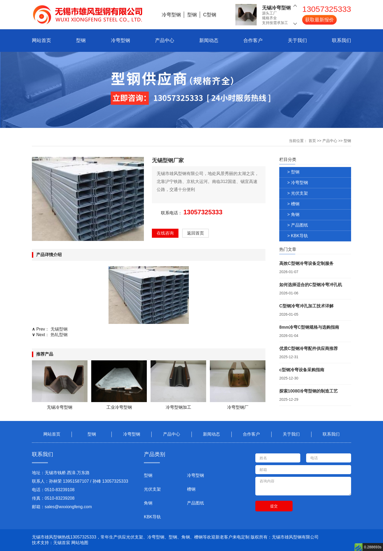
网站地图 (79, 542)
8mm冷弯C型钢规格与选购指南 (309, 327)
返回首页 (195, 233)
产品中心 (164, 40)
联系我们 (341, 40)
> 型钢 (293, 172)
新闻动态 (208, 40)
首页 (312, 141)
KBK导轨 (152, 517)
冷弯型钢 (120, 40)
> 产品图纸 (297, 225)
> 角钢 (293, 214)
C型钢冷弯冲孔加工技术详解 (306, 306)
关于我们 (297, 40)
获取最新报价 (319, 17)
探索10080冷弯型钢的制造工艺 (308, 391)
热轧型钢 (59, 334)
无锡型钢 (59, 329)
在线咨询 (165, 233)
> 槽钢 (293, 204)
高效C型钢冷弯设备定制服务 (306, 263)
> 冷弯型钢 (297, 182)
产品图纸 (195, 503)
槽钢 (191, 489)
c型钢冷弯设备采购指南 (301, 370)
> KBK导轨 (297, 235)
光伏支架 (152, 489)
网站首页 (41, 40)
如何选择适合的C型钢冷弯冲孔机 (310, 284)
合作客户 (253, 40)
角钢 (148, 503)
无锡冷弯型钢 (276, 5)
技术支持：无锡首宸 (51, 542)
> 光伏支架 (297, 193)
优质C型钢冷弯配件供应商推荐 (308, 348)
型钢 (81, 40)
